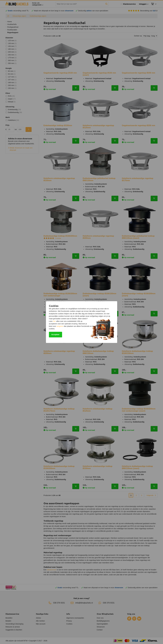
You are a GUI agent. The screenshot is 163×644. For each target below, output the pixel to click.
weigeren (60, 326)
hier (54, 321)
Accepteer (55, 334)
